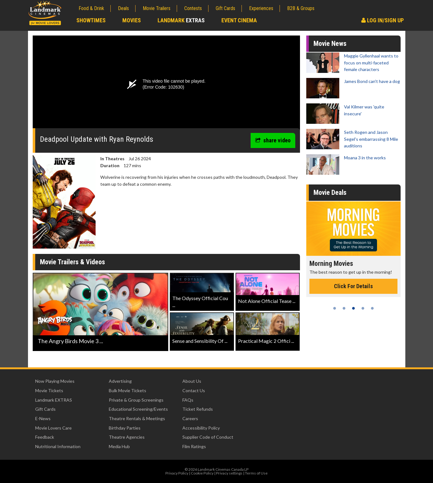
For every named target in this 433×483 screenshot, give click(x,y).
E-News (43, 418)
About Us (191, 381)
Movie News (330, 43)
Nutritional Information (57, 446)
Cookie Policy (202, 473)
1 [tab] (334, 308)
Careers (190, 418)
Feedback (44, 437)
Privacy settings (229, 473)
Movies (131, 20)
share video (273, 140)
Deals (123, 8)
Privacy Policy (176, 473)
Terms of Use (256, 473)
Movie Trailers (156, 8)
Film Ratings (194, 446)
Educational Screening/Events (138, 409)
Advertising (120, 381)
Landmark (181, 20)
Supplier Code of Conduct (207, 437)
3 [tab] (353, 308)
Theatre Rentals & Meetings (137, 418)
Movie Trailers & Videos (72, 262)
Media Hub (119, 446)
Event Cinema (239, 20)
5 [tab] (372, 308)
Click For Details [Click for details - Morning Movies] (353, 286)
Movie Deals (330, 192)
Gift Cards (225, 8)
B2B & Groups (300, 8)
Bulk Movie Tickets (127, 390)
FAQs (187, 400)
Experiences (261, 8)
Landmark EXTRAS (53, 400)
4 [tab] (363, 308)
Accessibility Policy (201, 428)
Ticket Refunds (197, 409)
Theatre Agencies (127, 437)
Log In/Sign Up (382, 20)
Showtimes (91, 20)
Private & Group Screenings (136, 400)
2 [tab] (344, 308)
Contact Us (193, 390)
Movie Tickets (49, 390)
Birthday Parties (125, 428)
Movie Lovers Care (53, 428)
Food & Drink (91, 8)
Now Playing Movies (55, 381)
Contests (193, 8)
